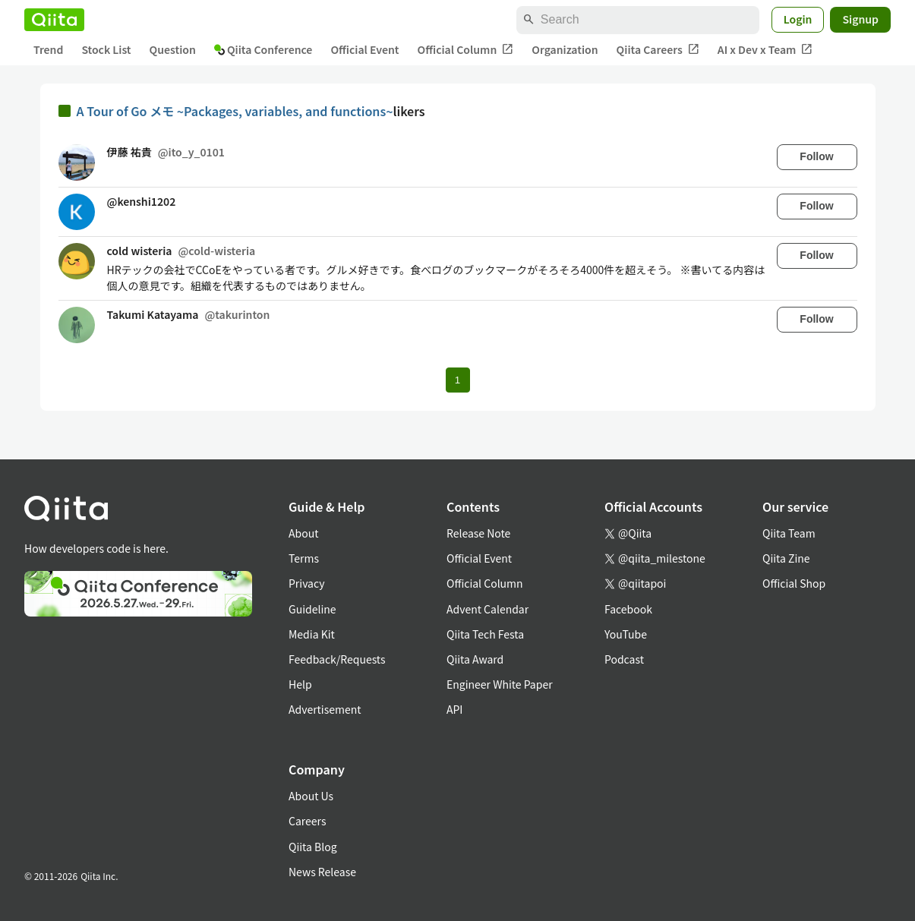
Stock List (106, 49)
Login (798, 19)
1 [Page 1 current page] (457, 380)
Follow (816, 156)
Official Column (466, 50)
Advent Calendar (487, 609)
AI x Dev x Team (765, 50)
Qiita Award (474, 659)
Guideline (312, 609)
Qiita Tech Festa (485, 634)
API (454, 709)
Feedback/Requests (337, 659)
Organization (565, 49)
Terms (304, 558)
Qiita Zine (786, 558)
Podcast (624, 659)
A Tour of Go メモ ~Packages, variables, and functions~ (235, 111)
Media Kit (312, 634)
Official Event (364, 49)
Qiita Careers (658, 50)
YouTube (625, 634)
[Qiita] (54, 19)
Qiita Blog (313, 846)
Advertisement (325, 709)
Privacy (306, 583)
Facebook (628, 609)
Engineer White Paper (499, 684)
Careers (307, 820)
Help (300, 684)
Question (173, 49)
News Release (322, 871)
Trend (48, 49)
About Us (311, 795)
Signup (860, 19)
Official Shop (793, 583)
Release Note (478, 533)
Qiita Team (789, 533)
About (303, 533)
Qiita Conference (263, 49)
